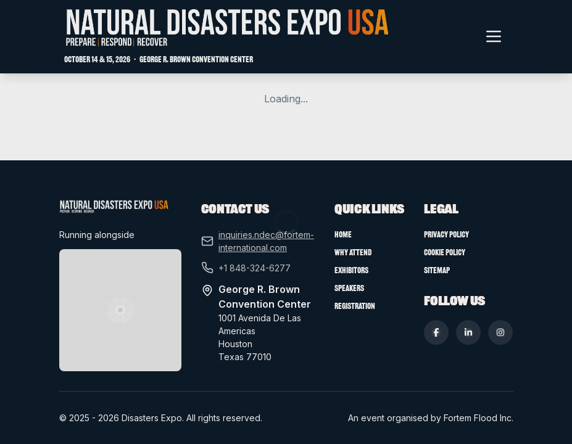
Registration (357, 324)
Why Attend (356, 271)
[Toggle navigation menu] (493, 36)
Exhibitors (353, 289)
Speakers (352, 306)
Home (345, 253)
